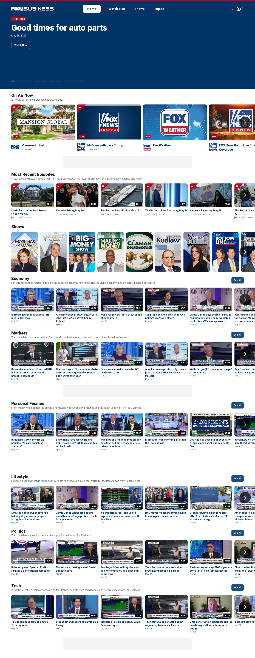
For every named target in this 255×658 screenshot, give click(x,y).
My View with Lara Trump (105, 145)
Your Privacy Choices (89, 644)
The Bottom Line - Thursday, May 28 (166, 210)
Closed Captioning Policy (126, 644)
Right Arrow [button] (245, 122)
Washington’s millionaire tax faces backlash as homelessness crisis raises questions (121, 443)
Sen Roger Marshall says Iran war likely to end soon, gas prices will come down (120, 552)
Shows (139, 9)
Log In (231, 9)
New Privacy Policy (36, 644)
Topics (159, 9)
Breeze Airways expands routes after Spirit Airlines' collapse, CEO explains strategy (209, 497)
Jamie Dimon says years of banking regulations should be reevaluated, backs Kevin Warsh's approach (210, 318)
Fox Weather (162, 145)
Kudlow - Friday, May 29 (70, 210)
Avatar (239, 9)
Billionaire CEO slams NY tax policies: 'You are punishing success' (27, 443)
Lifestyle (19, 458)
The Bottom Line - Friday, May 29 (120, 210)
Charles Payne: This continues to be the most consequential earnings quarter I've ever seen (77, 372)
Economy (20, 278)
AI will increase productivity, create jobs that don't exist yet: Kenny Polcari (76, 318)
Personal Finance (27, 403)
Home (91, 9)
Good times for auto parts (59, 28)
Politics (18, 512)
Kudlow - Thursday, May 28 (205, 210)
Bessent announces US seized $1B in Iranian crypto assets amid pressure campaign (31, 372)
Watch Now (20, 45)
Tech (16, 567)
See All (237, 280)
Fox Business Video (32, 9)
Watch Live (117, 9)
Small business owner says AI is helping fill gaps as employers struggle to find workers (30, 497)
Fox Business (12, 645)
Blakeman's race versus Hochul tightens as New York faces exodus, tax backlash (77, 443)
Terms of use (62, 644)
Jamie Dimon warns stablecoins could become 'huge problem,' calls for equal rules (76, 497)
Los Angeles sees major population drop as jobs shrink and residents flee (210, 443)
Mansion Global (32, 145)
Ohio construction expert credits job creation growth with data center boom (211, 606)
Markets (19, 333)
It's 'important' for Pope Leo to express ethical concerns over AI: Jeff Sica (120, 497)
